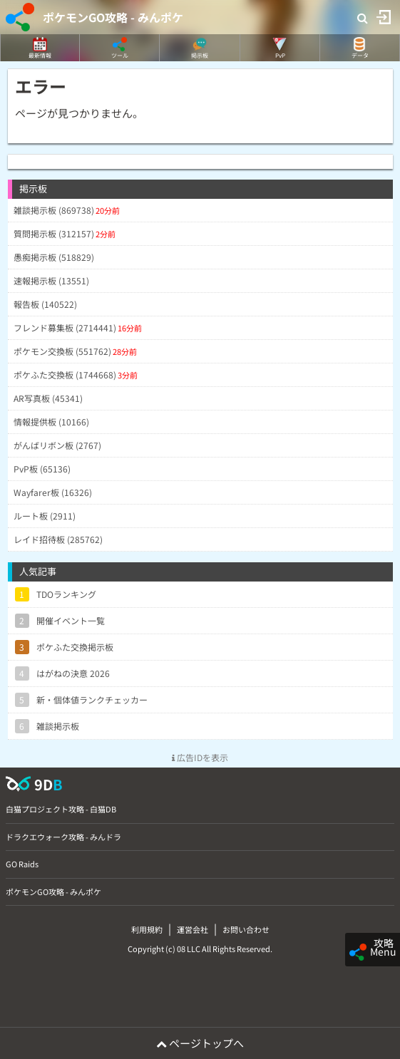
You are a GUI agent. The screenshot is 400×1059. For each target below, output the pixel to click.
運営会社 (192, 929)
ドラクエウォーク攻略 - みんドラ (63, 836)
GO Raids (22, 863)
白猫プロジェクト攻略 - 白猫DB (61, 809)
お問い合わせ (246, 929)
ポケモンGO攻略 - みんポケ (113, 17)
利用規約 (147, 929)
